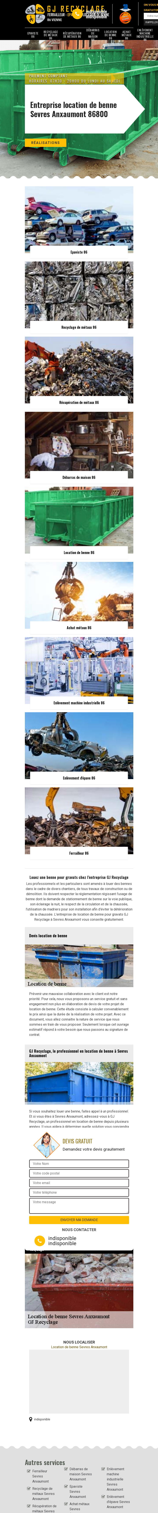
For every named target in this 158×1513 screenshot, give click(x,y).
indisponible (96, 11)
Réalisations (45, 143)
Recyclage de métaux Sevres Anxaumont (43, 1494)
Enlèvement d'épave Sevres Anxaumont (118, 1502)
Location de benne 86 (110, 34)
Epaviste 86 (32, 35)
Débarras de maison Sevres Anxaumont (81, 1474)
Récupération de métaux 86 (72, 35)
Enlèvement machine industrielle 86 (145, 34)
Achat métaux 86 (126, 34)
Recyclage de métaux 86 (51, 34)
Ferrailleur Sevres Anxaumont (40, 1476)
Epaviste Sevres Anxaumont (78, 1491)
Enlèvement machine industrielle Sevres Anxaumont (115, 1479)
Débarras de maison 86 (92, 34)
